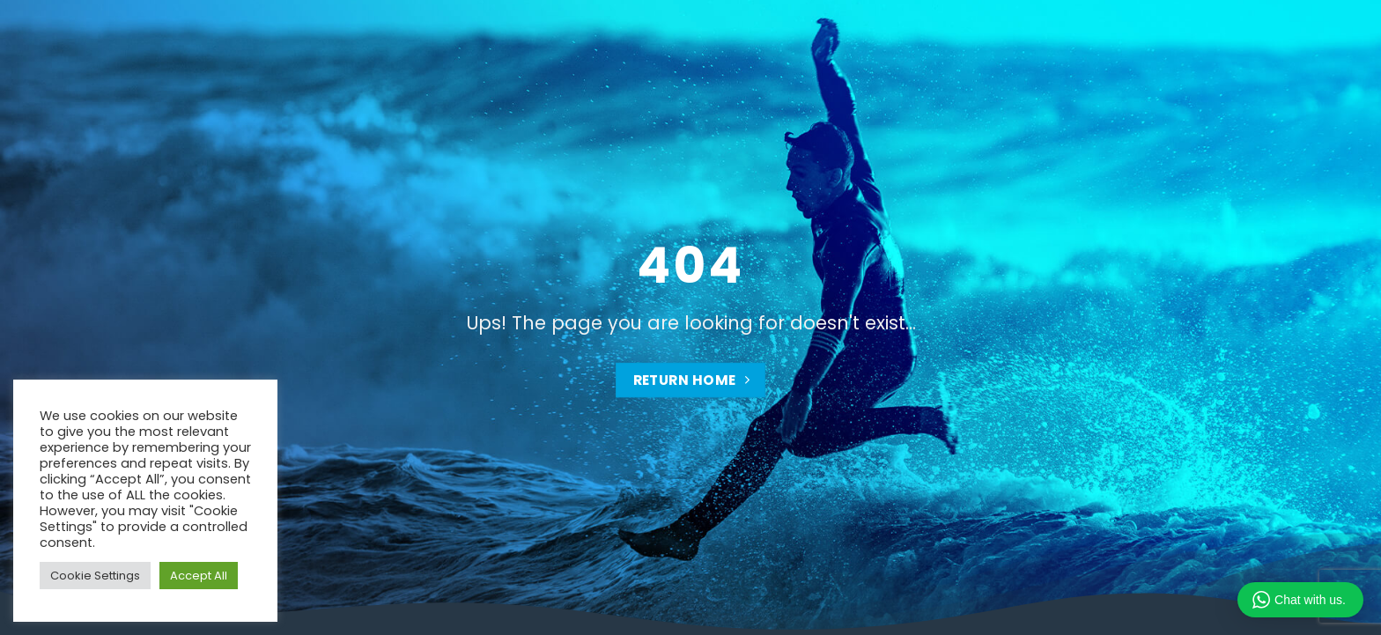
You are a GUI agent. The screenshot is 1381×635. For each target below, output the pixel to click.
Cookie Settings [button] (95, 575)
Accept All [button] (198, 575)
